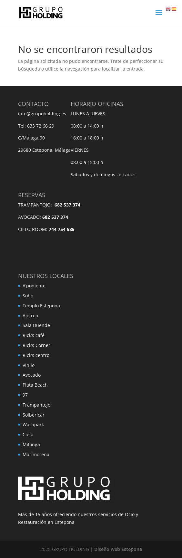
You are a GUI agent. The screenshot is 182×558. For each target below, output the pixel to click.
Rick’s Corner (36, 345)
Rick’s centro (36, 355)
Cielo (28, 434)
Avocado (32, 375)
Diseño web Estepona (118, 549)
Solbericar (34, 415)
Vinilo (29, 365)
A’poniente (34, 286)
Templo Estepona (41, 306)
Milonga (31, 444)
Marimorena (36, 454)
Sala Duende (36, 325)
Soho (28, 296)
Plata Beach (35, 385)
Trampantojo (36, 405)
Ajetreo (30, 316)
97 (25, 395)
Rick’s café (34, 335)
